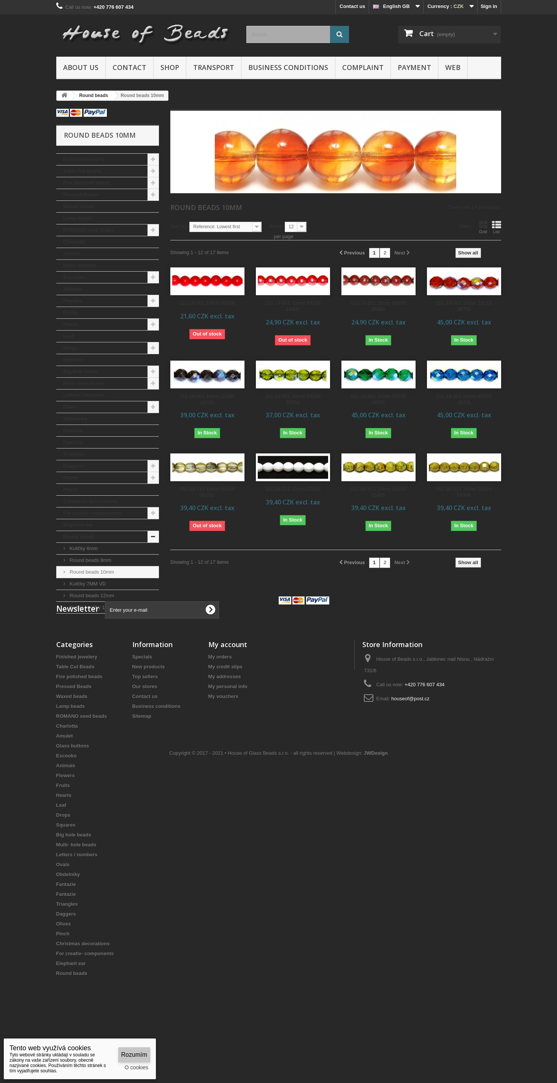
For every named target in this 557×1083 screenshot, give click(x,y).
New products (148, 714)
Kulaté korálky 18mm (92, 607)
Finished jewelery (84, 159)
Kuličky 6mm (83, 548)
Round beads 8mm (89, 560)
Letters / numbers (84, 395)
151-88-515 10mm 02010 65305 (378, 492)
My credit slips (225, 714)
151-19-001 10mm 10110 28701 (464, 306)
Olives (70, 477)
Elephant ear (78, 525)
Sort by (178, 226)
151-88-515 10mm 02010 (293, 489)
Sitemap (142, 764)
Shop (169, 67)
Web (452, 67)
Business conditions (288, 67)
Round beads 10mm (91, 572)
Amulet (71, 253)
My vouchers (223, 744)
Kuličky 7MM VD (87, 584)
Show (275, 226)
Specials (142, 704)
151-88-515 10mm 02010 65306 (464, 492)
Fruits (70, 312)
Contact (129, 67)
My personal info (228, 734)
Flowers (72, 301)
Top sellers (145, 724)
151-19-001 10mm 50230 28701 (293, 399)
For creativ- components (92, 513)
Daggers (73, 466)
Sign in (489, 6)
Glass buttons (80, 265)
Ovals (70, 407)
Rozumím (134, 1054)
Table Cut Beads (82, 171)
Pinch (70, 489)
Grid (483, 227)
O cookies (136, 1067)
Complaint (363, 67)
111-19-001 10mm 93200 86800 (378, 306)
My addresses (224, 724)
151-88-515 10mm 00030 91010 (207, 492)
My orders (220, 704)
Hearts (71, 324)
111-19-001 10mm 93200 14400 (293, 306)
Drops (70, 348)
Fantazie (73, 430)
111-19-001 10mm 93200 (207, 303)
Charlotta (74, 242)
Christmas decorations (90, 501)
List (496, 227)
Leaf (68, 336)
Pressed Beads (81, 194)
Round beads (79, 536)
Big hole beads (80, 371)
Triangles (74, 454)
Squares (73, 360)
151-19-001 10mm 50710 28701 (378, 399)
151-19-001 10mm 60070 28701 (464, 399)
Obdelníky (75, 418)
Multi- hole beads (83, 383)
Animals (73, 289)
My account (227, 692)
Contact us (352, 6)
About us (80, 67)
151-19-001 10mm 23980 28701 (207, 399)
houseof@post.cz (410, 746)
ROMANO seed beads (88, 230)
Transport (213, 67)
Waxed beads (79, 206)
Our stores (144, 734)
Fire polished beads (86, 183)
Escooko (73, 277)
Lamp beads (77, 218)
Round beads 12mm (91, 595)
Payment (414, 67)
